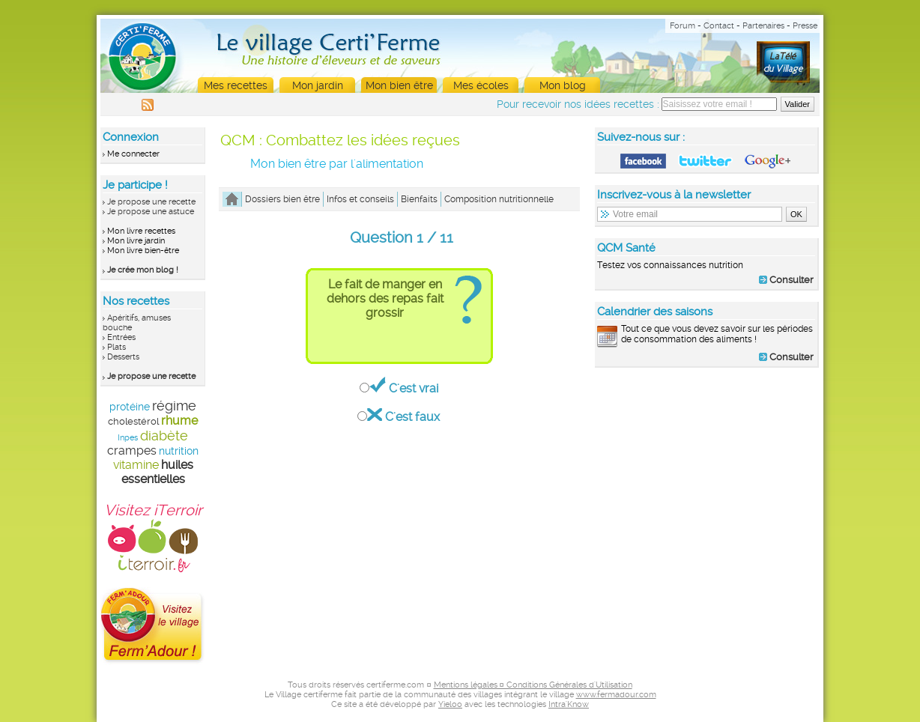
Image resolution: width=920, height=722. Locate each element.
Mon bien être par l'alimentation (336, 164)
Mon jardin (317, 85)
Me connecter (133, 154)
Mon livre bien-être (143, 250)
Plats (116, 347)
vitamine (136, 465)
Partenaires (763, 26)
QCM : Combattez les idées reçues (340, 140)
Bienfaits (419, 199)
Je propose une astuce (150, 211)
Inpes (128, 438)
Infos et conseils (360, 199)
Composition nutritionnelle (499, 199)
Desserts (123, 357)
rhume (179, 420)
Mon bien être (399, 85)
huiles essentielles (157, 472)
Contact (718, 26)
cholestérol (133, 421)
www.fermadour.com (616, 695)
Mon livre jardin (136, 241)
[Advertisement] (707, 474)
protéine (129, 407)
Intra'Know (568, 704)
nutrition (179, 451)
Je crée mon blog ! (142, 270)
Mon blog (562, 85)
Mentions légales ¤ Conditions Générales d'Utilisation (533, 685)
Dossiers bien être (282, 199)
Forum (682, 26)
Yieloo (450, 704)
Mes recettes (235, 85)
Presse (805, 26)
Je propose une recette (151, 202)
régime (174, 405)
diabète (164, 435)
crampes (132, 450)
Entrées (121, 337)
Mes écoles (481, 85)
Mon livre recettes (141, 231)
